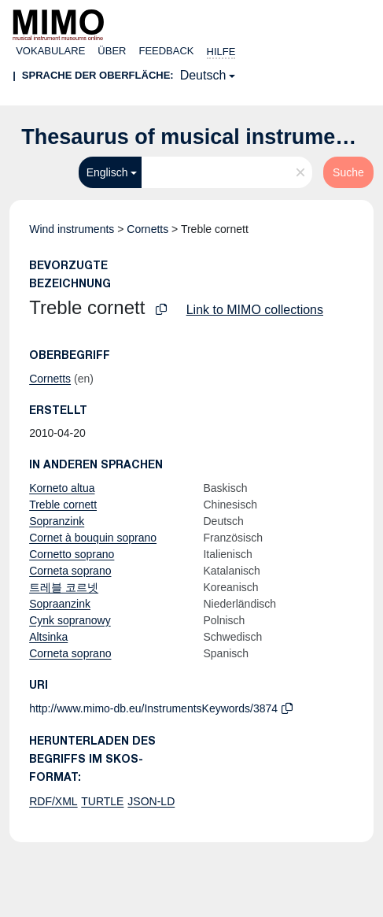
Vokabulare (50, 51)
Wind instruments (71, 229)
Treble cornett (63, 504)
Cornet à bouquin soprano (93, 537)
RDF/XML (53, 801)
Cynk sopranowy (70, 620)
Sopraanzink (59, 603)
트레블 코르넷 (63, 587)
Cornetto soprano (71, 554)
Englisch (107, 172)
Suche (348, 172)
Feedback (165, 51)
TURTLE (102, 801)
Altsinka (48, 636)
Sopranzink (56, 521)
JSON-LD (151, 801)
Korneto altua (61, 488)
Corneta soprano (70, 570)
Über (112, 51)
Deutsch (203, 75)
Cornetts (147, 229)
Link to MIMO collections (254, 309)
